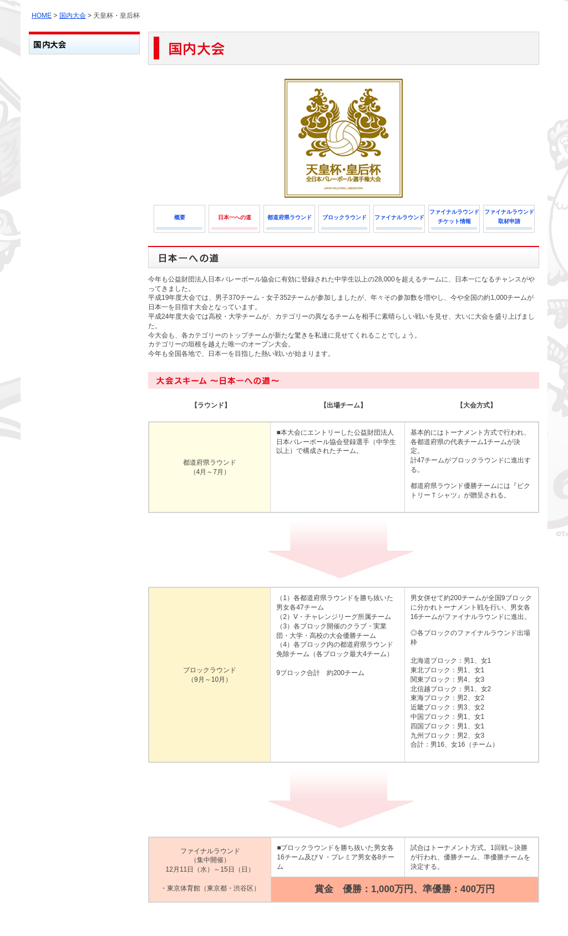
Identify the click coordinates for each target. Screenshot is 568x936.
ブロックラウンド (344, 217)
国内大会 (72, 15)
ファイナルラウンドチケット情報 (454, 216)
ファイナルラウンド (399, 217)
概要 (179, 217)
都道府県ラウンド (289, 217)
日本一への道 (234, 217)
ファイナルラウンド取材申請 (509, 216)
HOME (42, 15)
